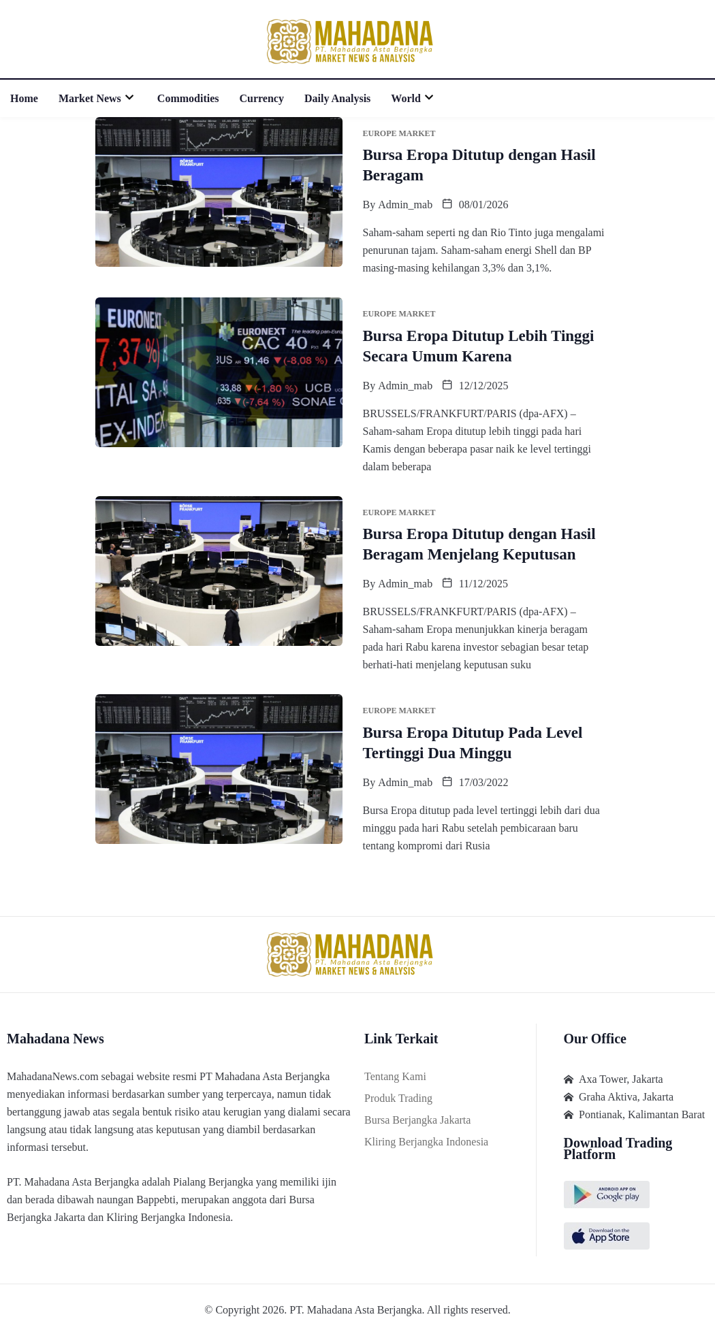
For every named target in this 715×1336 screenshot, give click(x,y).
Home (24, 98)
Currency (262, 98)
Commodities (188, 98)
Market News (98, 98)
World (413, 98)
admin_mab (405, 204)
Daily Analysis (337, 98)
